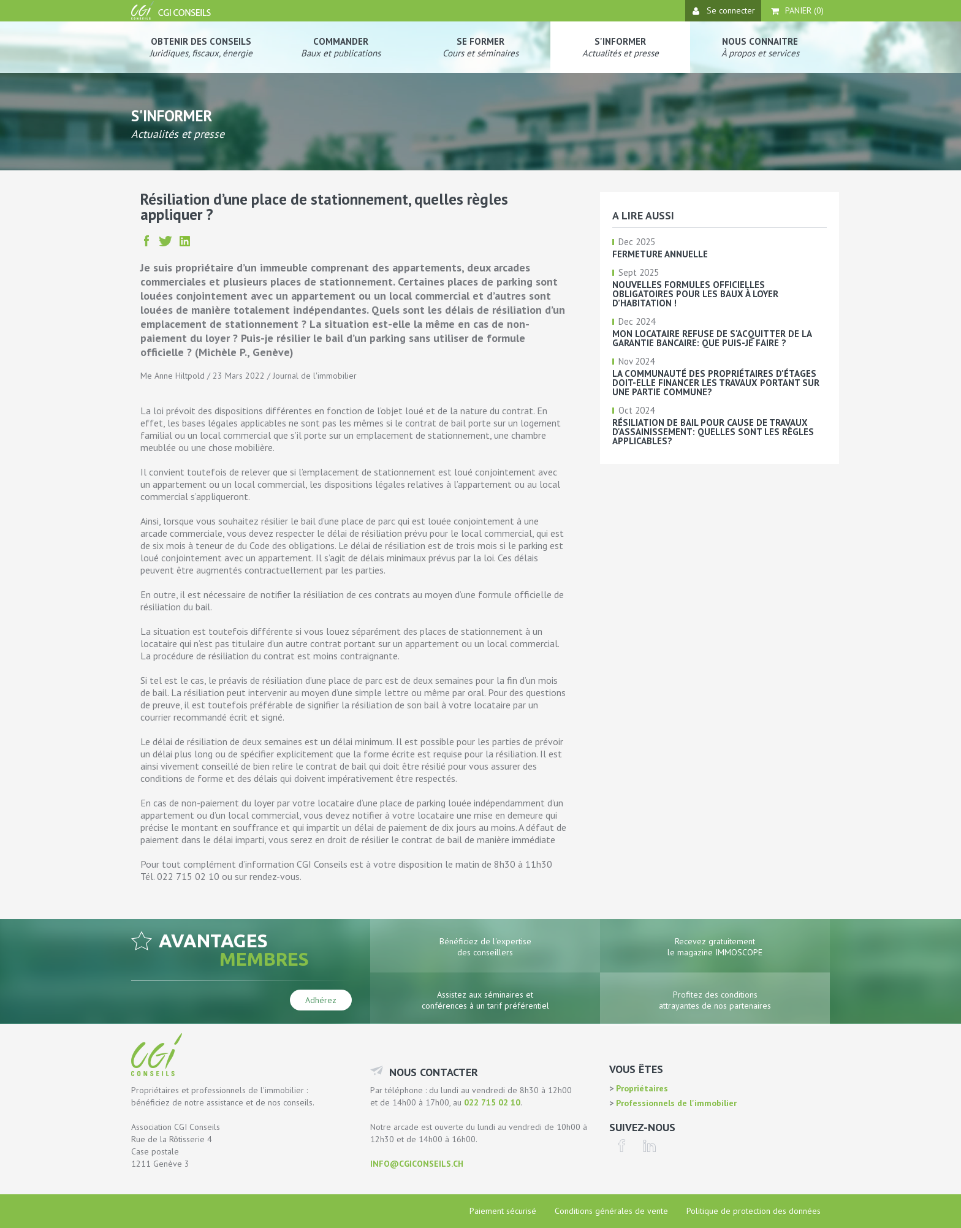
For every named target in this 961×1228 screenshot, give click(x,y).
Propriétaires (640, 1088)
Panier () (797, 10)
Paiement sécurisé (502, 1210)
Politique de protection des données (753, 1210)
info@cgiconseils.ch (416, 1163)
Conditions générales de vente (611, 1210)
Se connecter (724, 10)
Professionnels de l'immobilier (675, 1103)
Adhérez (320, 1000)
